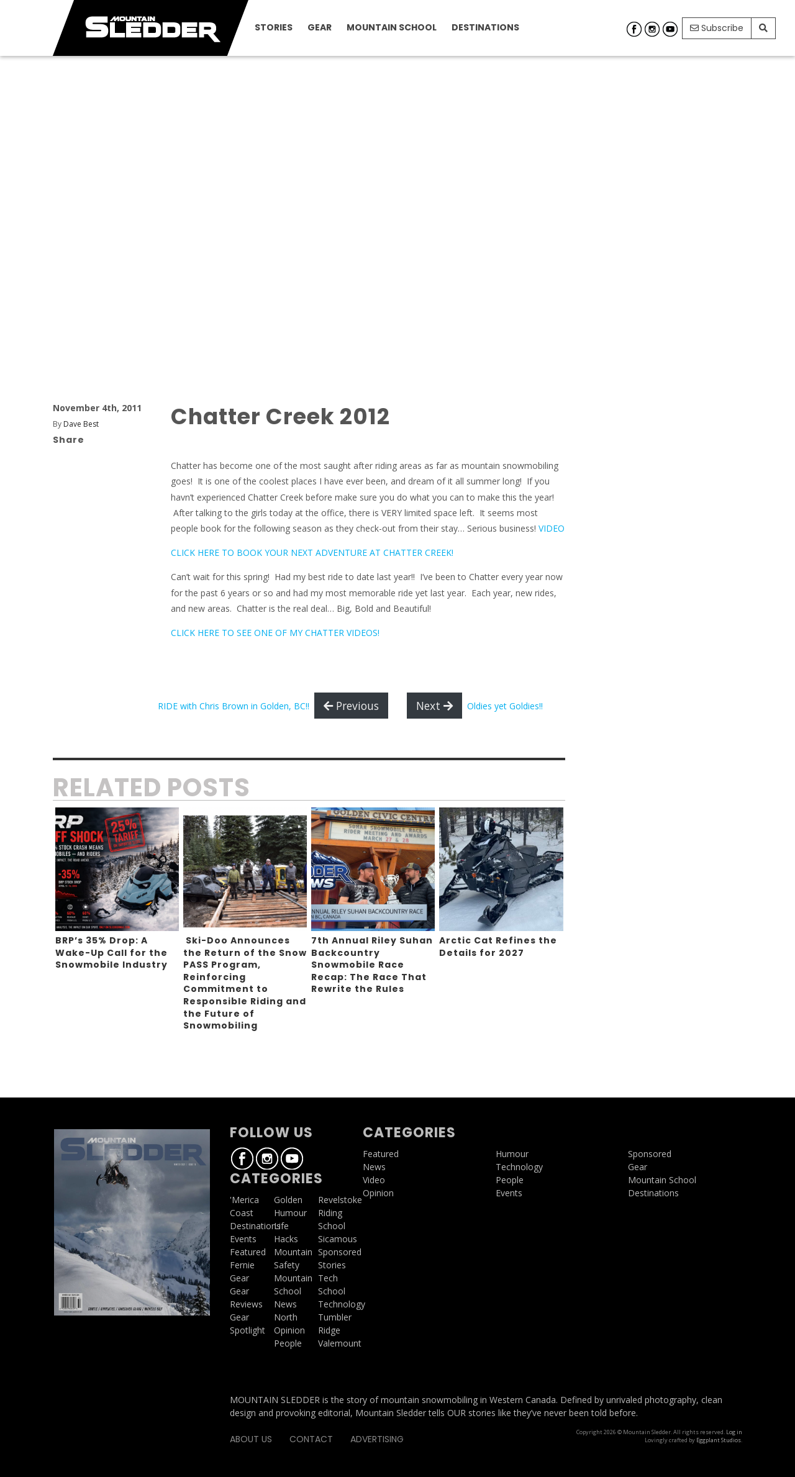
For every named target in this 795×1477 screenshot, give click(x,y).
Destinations (485, 27)
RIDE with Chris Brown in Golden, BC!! (233, 706)
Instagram (652, 29)
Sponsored (339, 1252)
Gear (319, 27)
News (285, 1304)
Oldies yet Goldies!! (505, 706)
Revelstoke (340, 1200)
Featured (248, 1252)
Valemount (339, 1343)
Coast (241, 1213)
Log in (734, 1432)
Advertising (377, 1439)
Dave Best (81, 424)
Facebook (634, 29)
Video (374, 1180)
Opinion (289, 1330)
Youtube (670, 29)
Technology (341, 1304)
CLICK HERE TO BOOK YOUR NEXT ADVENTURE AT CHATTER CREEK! (312, 552)
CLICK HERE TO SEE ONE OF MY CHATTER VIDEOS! (275, 633)
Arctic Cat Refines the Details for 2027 (498, 946)
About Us (251, 1439)
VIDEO (551, 528)
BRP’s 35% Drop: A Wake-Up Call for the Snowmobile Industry (111, 952)
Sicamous (337, 1239)
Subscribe (716, 28)
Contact (311, 1439)
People (288, 1343)
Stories (274, 27)
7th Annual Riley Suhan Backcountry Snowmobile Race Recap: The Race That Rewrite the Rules (372, 964)
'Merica (244, 1200)
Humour (290, 1213)
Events (243, 1239)
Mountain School (392, 27)
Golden (288, 1200)
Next (434, 705)
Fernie (242, 1265)
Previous (351, 705)
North (286, 1317)
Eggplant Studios (718, 1440)
